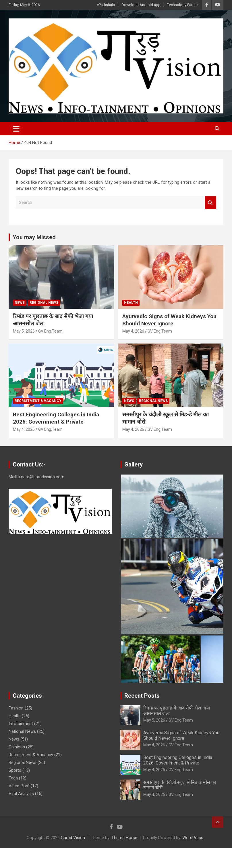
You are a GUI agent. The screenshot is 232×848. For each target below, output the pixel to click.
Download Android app (141, 5)
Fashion (16, 708)
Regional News (44, 303)
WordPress (192, 837)
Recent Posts (142, 695)
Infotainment (21, 723)
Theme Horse (124, 837)
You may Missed (34, 237)
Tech (13, 778)
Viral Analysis (21, 793)
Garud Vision (73, 837)
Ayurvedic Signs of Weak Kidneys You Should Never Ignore (169, 320)
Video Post (19, 785)
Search (210, 202)
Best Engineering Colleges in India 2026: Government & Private (56, 418)
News (20, 303)
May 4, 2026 (133, 331)
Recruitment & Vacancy (38, 401)
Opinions (17, 747)
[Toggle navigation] (16, 128)
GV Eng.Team (50, 331)
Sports (15, 770)
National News (22, 731)
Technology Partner (183, 5)
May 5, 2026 (24, 331)
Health (131, 303)
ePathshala (106, 5)
